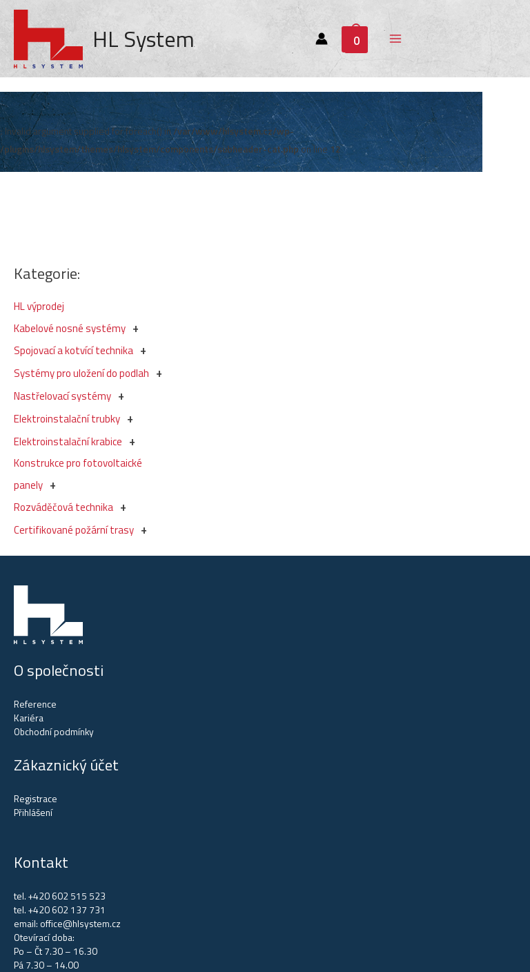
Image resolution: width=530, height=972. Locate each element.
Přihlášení (33, 812)
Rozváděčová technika (63, 507)
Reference (35, 704)
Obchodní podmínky (54, 732)
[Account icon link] (321, 38)
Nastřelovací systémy (62, 396)
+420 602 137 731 (67, 910)
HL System (143, 38)
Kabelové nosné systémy (70, 328)
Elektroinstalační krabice (68, 441)
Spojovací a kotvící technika (73, 350)
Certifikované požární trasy (74, 530)
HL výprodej (39, 306)
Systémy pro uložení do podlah (81, 373)
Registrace (35, 799)
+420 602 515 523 (67, 896)
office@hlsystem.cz (80, 924)
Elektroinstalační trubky (67, 419)
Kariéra (28, 718)
